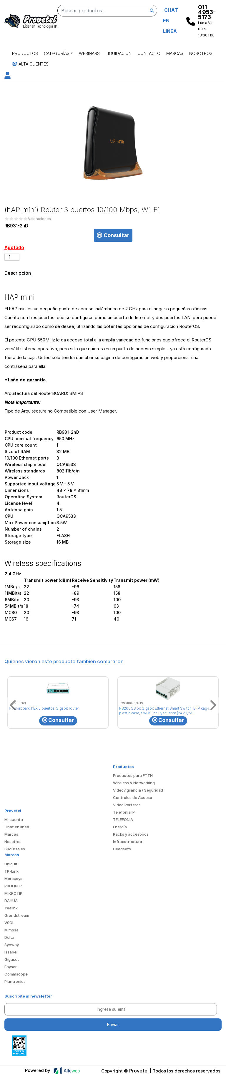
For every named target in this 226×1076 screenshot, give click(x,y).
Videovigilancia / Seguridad (138, 790)
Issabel (10, 952)
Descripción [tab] (17, 273)
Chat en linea (16, 826)
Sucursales (14, 849)
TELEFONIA (123, 819)
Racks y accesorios (131, 834)
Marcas (174, 53)
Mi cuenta (13, 819)
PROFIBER (13, 886)
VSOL (9, 922)
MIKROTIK (13, 893)
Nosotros (200, 53)
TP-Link (11, 871)
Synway (11, 944)
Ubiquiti (11, 864)
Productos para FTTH (133, 775)
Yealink (11, 908)
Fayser (10, 966)
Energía (120, 826)
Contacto (148, 53)
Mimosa (11, 930)
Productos (25, 53)
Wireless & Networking (134, 782)
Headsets (122, 849)
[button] (7, 76)
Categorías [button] (56, 53)
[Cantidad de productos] (11, 257)
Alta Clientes (30, 63)
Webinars (89, 53)
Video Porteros (127, 804)
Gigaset (11, 959)
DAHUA (11, 900)
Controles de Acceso (132, 797)
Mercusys (13, 878)
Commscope (16, 974)
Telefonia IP (124, 812)
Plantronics (15, 981)
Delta (9, 937)
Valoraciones (39, 219)
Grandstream (16, 915)
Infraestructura (127, 841)
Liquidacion (119, 53)
